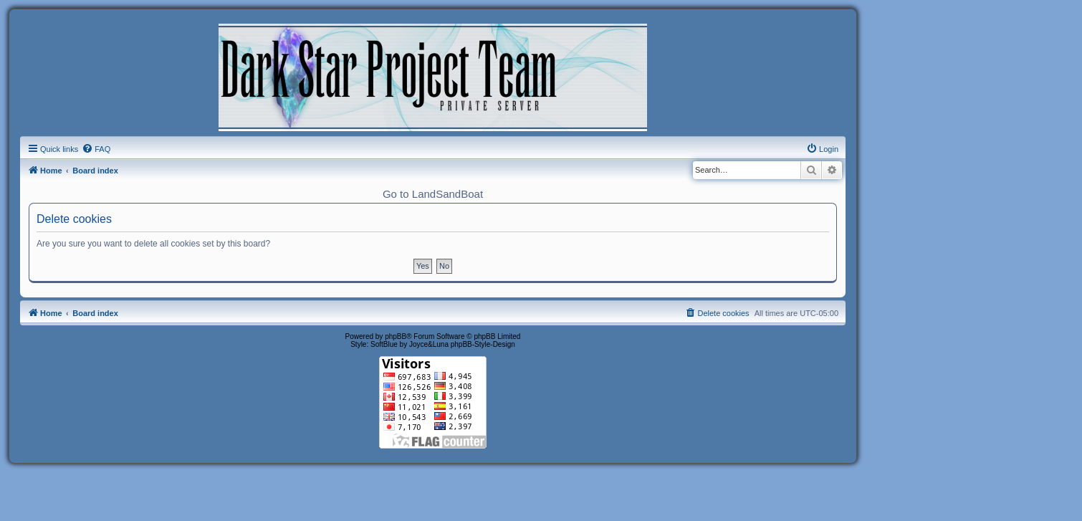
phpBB (395, 336)
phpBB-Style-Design (483, 344)
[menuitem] (96, 149)
